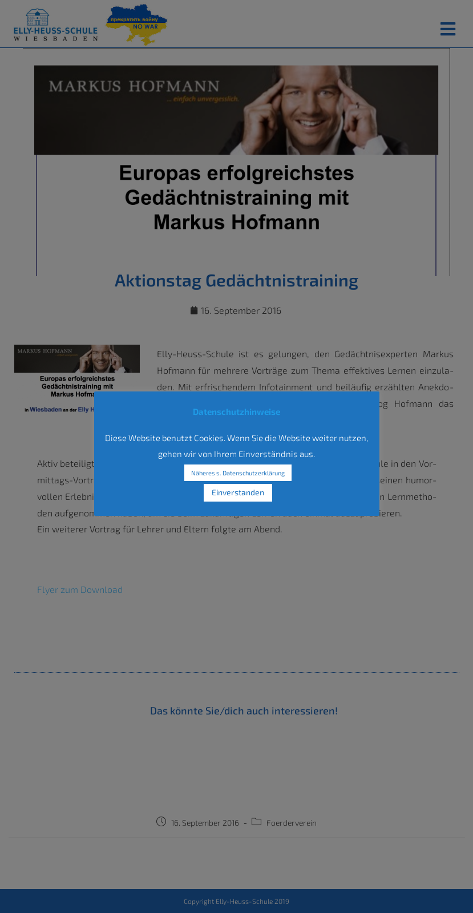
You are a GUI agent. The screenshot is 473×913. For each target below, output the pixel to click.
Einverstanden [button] (238, 492)
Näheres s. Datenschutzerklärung (238, 472)
